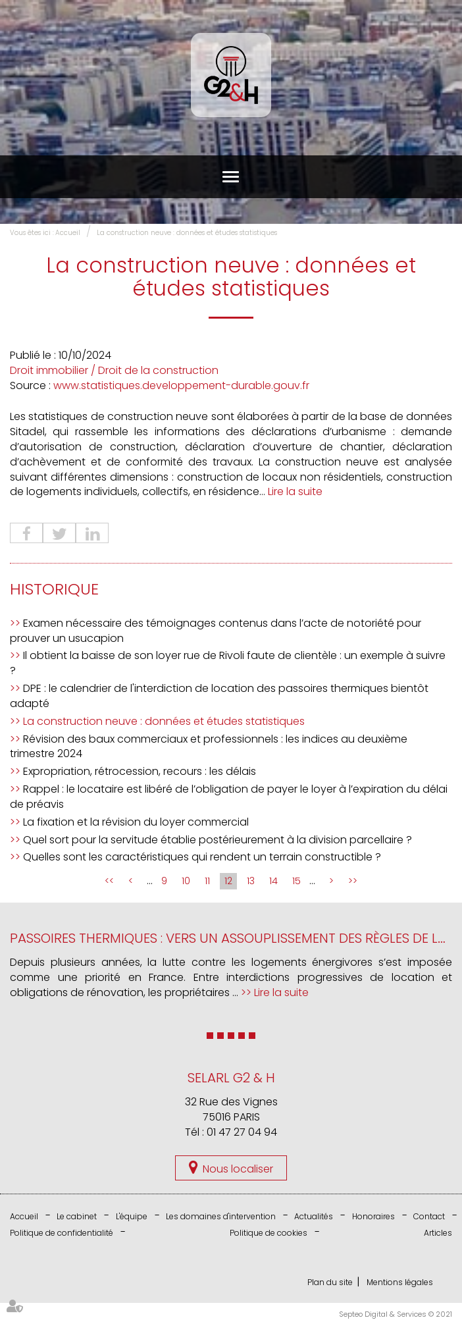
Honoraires (373, 1217)
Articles (438, 1233)
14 (273, 881)
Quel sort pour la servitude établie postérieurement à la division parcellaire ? (217, 839)
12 (228, 881)
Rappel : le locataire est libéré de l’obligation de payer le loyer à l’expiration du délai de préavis (229, 796)
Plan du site (330, 1282)
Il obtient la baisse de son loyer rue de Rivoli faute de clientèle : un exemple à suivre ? (228, 663)
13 (251, 881)
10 (186, 881)
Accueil (67, 233)
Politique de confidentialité (61, 1233)
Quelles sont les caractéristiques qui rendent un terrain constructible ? (202, 857)
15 (296, 881)
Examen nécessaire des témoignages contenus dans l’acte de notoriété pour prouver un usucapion (215, 631)
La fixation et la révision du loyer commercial (136, 822)
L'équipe (131, 1217)
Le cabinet (77, 1217)
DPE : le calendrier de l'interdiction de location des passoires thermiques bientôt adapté (219, 696)
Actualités (313, 1217)
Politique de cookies (268, 1233)
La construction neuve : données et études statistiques (187, 233)
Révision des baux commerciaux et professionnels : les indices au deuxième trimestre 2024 (208, 746)
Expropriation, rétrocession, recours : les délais (139, 771)
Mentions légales (400, 1282)
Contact (429, 1217)
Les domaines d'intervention (221, 1217)
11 (207, 881)
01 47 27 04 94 (242, 1132)
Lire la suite (295, 492)
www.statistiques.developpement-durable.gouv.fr (181, 385)
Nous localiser (238, 1168)
